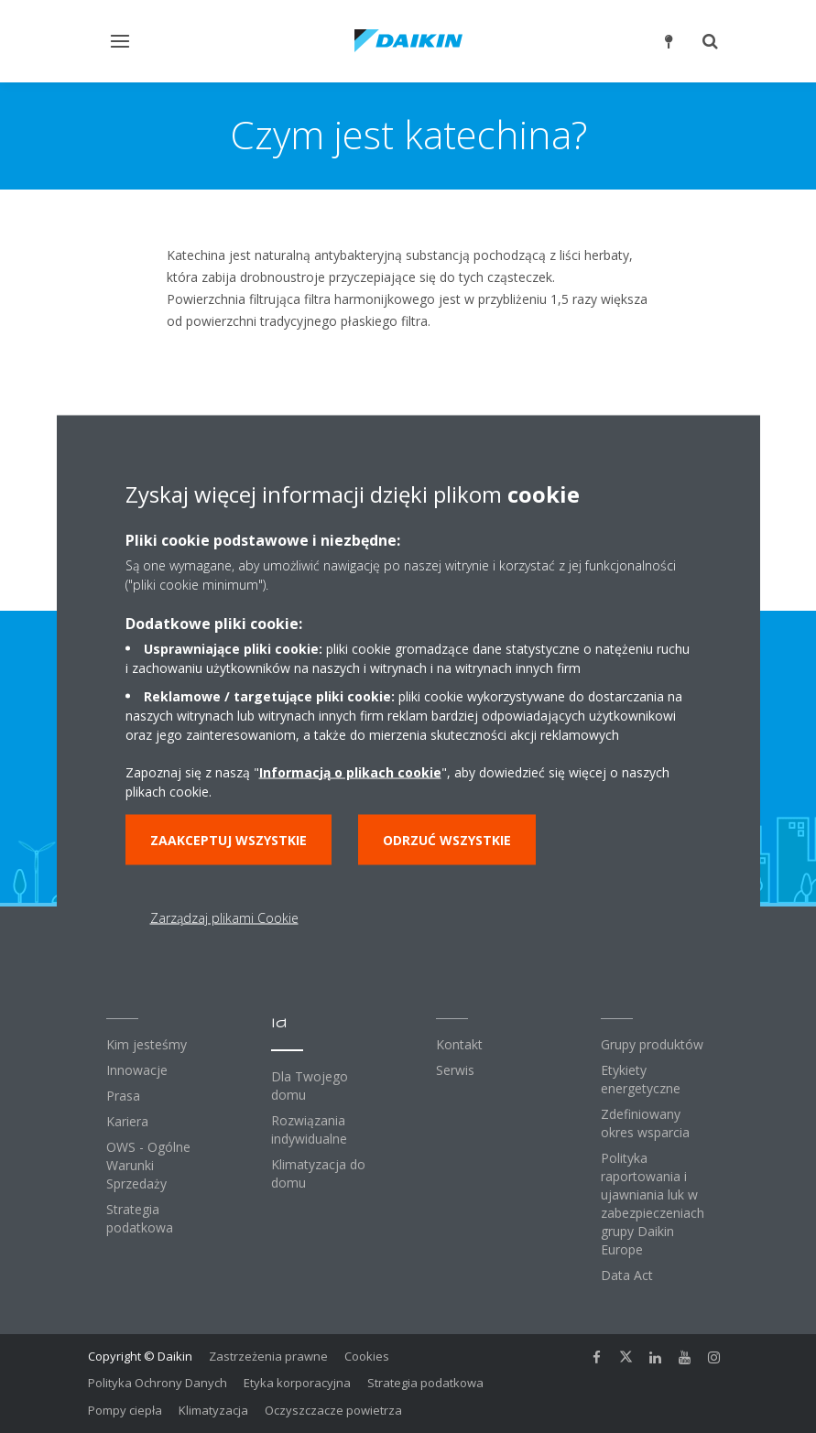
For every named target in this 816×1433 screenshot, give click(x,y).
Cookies (366, 1356)
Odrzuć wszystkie (447, 839)
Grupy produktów (652, 1044)
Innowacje (137, 1070)
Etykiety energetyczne (640, 1079)
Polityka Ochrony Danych (157, 1382)
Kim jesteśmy (146, 1044)
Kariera (127, 1121)
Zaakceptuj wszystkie (228, 839)
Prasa (123, 1095)
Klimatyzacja (213, 1410)
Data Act (627, 1275)
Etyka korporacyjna (297, 1382)
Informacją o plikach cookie (350, 771)
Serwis (455, 1070)
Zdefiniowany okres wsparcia (645, 1123)
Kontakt (459, 1044)
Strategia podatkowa (139, 1218)
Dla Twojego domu (309, 1085)
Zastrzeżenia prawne (268, 1356)
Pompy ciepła (125, 1410)
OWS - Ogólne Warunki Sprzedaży (148, 1165)
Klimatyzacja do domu (318, 1173)
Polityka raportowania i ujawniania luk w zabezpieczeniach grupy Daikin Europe (652, 1203)
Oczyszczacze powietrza (333, 1410)
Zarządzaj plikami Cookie (224, 917)
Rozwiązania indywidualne (309, 1129)
